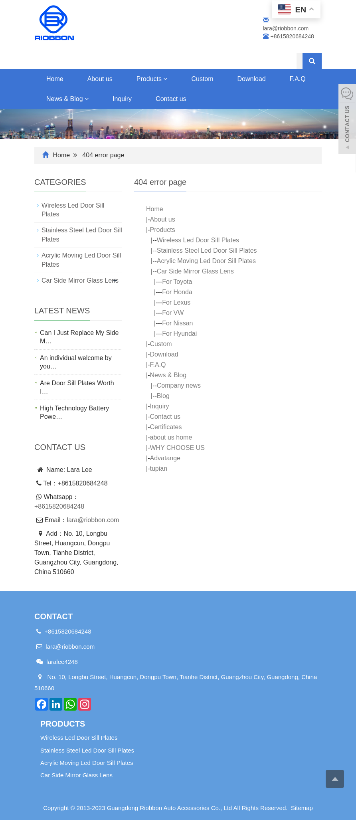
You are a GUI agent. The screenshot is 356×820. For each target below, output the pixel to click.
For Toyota (177, 281)
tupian (158, 468)
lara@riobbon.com (93, 520)
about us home (171, 437)
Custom (202, 78)
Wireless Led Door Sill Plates (198, 240)
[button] (165, 78)
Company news (179, 385)
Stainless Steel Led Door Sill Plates (207, 250)
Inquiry (122, 98)
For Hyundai (179, 333)
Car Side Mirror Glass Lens (195, 271)
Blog (163, 395)
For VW (173, 312)
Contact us (171, 98)
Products (152, 78)
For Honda (177, 292)
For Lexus (176, 302)
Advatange (165, 458)
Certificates (166, 427)
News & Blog (67, 98)
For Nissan (177, 323)
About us (100, 78)
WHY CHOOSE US (177, 447)
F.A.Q (158, 364)
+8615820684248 (59, 506)
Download (251, 78)
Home (54, 78)
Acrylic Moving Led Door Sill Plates (206, 260)
